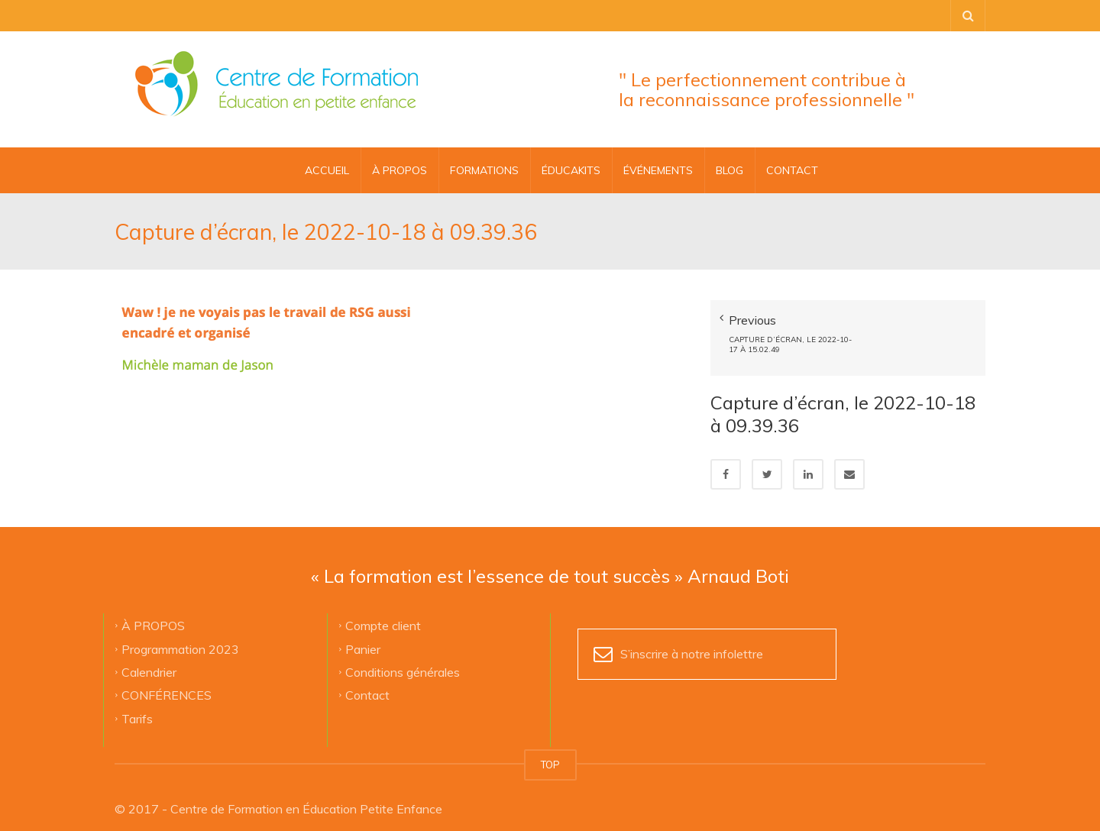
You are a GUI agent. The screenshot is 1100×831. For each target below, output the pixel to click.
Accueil (327, 170)
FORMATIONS (484, 170)
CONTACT (792, 170)
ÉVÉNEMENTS (658, 170)
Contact (367, 682)
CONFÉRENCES (166, 682)
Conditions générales (402, 660)
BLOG (729, 170)
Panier (362, 637)
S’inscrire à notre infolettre (691, 642)
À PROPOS (399, 170)
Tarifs (137, 706)
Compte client (383, 613)
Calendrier (148, 660)
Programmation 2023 (180, 637)
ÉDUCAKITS (571, 170)
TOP (550, 753)
